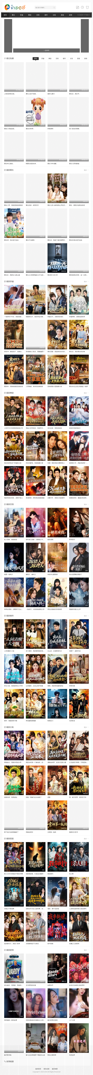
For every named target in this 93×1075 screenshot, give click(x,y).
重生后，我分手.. (74, 94)
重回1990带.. (30, 128)
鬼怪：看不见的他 (53, 908)
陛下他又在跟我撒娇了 (11, 832)
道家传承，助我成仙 (10, 797)
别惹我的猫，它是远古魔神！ (35, 874)
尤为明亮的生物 (31, 985)
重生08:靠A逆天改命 (75, 240)
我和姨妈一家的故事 (10, 1020)
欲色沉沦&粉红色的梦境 (76, 985)
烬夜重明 (50, 128)
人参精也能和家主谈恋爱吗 (77, 908)
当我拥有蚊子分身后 (32, 943)
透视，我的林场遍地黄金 (55, 686)
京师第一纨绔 (52, 832)
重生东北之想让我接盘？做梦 (78, 386)
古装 (54, 15)
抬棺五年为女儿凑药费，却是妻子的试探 (39, 908)
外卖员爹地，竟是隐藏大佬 (34, 463)
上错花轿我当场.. (9, 94)
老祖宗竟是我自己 (75, 428)
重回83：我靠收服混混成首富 (13, 386)
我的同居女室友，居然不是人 (13, 498)
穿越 (21, 15)
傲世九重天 (51, 94)
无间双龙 (72, 721)
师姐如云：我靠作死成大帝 (12, 762)
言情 (37, 15)
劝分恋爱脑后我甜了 (75, 574)
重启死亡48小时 (53, 275)
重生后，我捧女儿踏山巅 (12, 275)
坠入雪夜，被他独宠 (10, 539)
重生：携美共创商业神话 (77, 205)
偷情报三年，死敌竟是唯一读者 (79, 463)
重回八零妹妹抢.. (9, 128)
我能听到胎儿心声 (75, 609)
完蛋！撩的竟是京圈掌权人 (56, 463)
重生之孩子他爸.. (31, 94)
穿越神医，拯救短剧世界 (77, 316)
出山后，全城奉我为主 (55, 651)
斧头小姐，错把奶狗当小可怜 (13, 686)
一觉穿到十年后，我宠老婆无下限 (15, 316)
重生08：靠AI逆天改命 (11, 240)
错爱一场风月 (8, 574)
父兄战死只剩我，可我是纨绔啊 (79, 762)
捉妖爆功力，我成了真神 (12, 943)
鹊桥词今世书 (73, 832)
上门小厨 (72, 1020)
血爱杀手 (50, 985)
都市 (46, 15)
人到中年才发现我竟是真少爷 (13, 428)
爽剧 (29, 15)
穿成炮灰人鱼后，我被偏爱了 (35, 351)
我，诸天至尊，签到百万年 (77, 797)
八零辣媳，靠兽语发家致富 (34, 386)
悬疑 (62, 15)
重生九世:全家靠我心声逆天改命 (58, 205)
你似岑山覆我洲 (53, 574)
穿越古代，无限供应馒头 (55, 316)
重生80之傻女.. (9, 163)
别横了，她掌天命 (75, 651)
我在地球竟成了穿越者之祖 (12, 463)
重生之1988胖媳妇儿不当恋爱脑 (36, 275)
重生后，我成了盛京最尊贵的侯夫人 (59, 240)
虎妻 (49, 797)
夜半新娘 (50, 943)
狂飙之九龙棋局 (74, 943)
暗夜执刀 (50, 721)
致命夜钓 (50, 874)
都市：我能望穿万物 (10, 721)
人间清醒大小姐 (9, 651)
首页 (5, 15)
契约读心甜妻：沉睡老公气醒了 (36, 539)
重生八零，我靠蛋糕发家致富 (13, 205)
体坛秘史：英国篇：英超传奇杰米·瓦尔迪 (17, 985)
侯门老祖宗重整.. (74, 128)
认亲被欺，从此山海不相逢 (34, 686)
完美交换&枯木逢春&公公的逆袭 (36, 1020)
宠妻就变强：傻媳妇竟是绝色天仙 (80, 498)
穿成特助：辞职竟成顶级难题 (35, 498)
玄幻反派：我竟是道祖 (55, 428)
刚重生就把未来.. (31, 163)
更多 (86, 170)
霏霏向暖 (72, 686)
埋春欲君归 (29, 832)
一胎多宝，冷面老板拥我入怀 (35, 609)
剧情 (70, 15)
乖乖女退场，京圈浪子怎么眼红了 (15, 609)
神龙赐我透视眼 (31, 721)
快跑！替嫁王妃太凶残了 (34, 797)
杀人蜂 (71, 874)
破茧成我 (50, 539)
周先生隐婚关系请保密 (55, 609)
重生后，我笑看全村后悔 (77, 351)
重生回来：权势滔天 (32, 205)
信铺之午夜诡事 (9, 908)
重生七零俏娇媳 (74, 163)
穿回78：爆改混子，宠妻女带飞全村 (15, 351)
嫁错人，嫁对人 (31, 574)
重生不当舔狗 (30, 240)
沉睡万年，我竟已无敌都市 (56, 498)
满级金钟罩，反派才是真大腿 (57, 762)
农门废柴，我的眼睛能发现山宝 (36, 651)
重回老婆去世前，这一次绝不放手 (80, 275)
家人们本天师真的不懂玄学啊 (13, 874)
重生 (13, 15)
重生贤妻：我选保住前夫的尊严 (58, 351)
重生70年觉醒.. (52, 163)
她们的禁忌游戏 (53, 1020)
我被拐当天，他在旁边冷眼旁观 (36, 316)
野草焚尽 (72, 539)
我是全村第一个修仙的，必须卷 (36, 762)
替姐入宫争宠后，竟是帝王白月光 (36, 428)
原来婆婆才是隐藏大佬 (55, 386)
